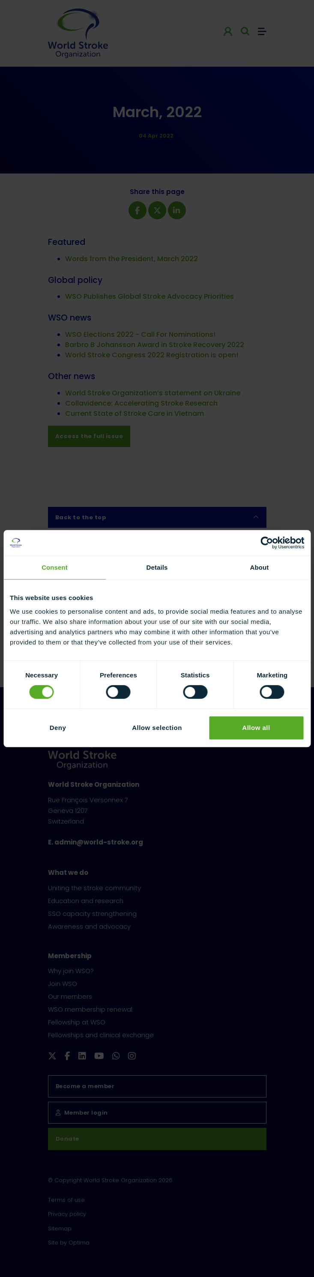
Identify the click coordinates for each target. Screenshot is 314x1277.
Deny (58, 727)
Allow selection (157, 727)
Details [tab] (157, 567)
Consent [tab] (55, 567)
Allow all (256, 727)
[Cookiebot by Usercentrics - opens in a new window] (266, 542)
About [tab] (259, 567)
